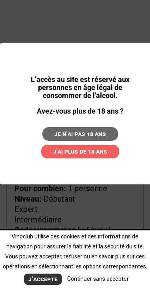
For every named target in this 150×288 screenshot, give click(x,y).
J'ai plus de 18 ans (80, 151)
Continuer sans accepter (98, 279)
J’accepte (43, 279)
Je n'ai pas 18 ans (80, 134)
